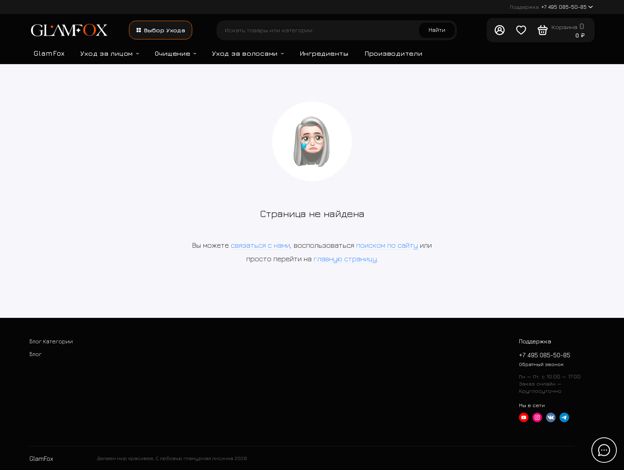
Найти (437, 29)
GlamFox (48, 53)
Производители (394, 53)
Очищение (176, 53)
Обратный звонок (541, 364)
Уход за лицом (109, 53)
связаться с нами (260, 245)
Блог (35, 354)
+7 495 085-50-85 (551, 7)
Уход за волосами (248, 53)
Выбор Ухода (160, 30)
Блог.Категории (51, 341)
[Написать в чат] (604, 450)
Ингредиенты (324, 53)
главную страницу (345, 259)
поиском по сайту (387, 245)
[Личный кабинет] (499, 30)
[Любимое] (521, 30)
